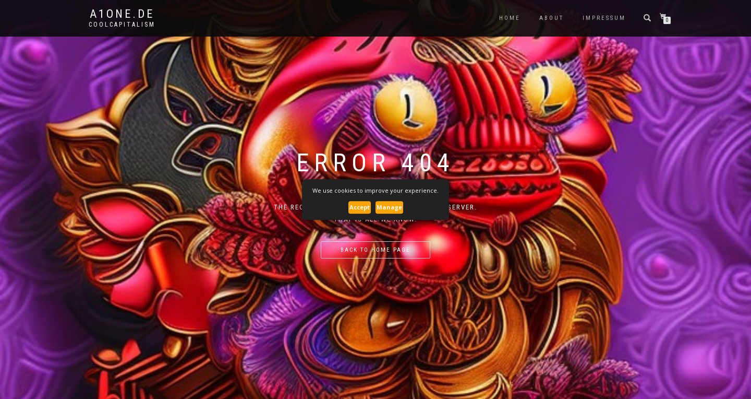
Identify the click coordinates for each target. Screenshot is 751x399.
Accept (359, 207)
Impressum (604, 18)
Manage (389, 207)
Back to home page (375, 250)
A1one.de (122, 14)
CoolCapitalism (122, 24)
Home (509, 18)
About (551, 18)
